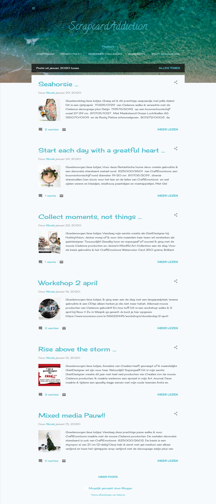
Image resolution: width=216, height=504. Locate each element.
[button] (176, 83)
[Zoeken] (183, 9)
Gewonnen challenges (105, 53)
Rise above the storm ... (77, 349)
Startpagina (45, 53)
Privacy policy (71, 53)
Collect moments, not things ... (90, 216)
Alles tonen (169, 68)
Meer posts (108, 476)
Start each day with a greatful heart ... (101, 150)
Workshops (136, 53)
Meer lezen (167, 129)
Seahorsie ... (58, 84)
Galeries (121, 495)
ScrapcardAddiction (108, 27)
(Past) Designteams (165, 53)
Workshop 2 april (68, 283)
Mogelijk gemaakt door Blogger (108, 488)
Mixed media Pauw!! (71, 415)
